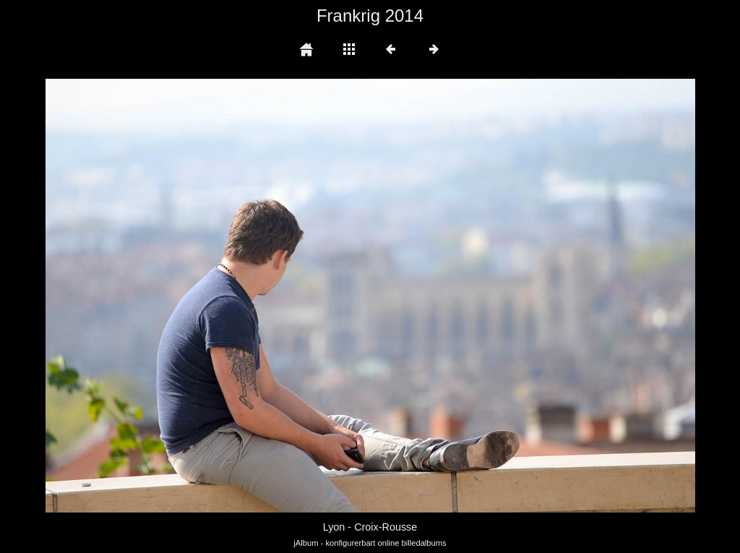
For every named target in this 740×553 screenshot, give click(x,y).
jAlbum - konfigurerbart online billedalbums (369, 543)
